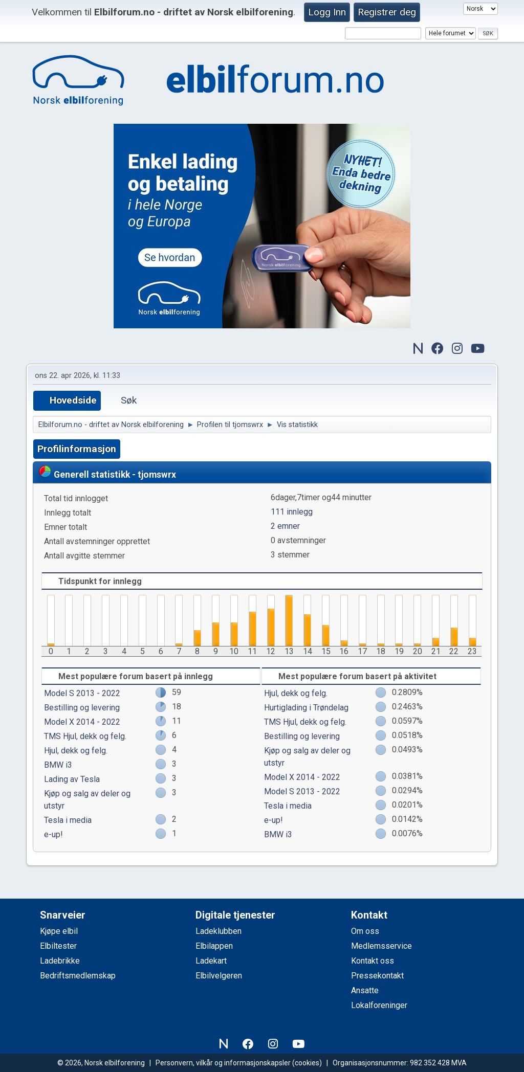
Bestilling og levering (82, 707)
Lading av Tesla (72, 779)
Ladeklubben (218, 931)
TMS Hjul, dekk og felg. (85, 736)
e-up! (53, 834)
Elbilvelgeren (218, 975)
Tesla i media (68, 820)
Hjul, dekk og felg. (75, 750)
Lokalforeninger (379, 1005)
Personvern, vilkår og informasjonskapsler (223, 1063)
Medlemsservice (381, 946)
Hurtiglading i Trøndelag (306, 707)
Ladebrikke (60, 961)
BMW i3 (58, 765)
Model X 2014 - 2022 (82, 722)
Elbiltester (58, 946)
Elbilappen (214, 946)
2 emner (285, 526)
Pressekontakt (377, 975)
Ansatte (365, 990)
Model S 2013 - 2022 (82, 693)
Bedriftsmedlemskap (78, 975)
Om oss (365, 931)
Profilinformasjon (76, 449)
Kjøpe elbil (59, 931)
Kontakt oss (372, 961)
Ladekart (211, 961)
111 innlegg (292, 512)
